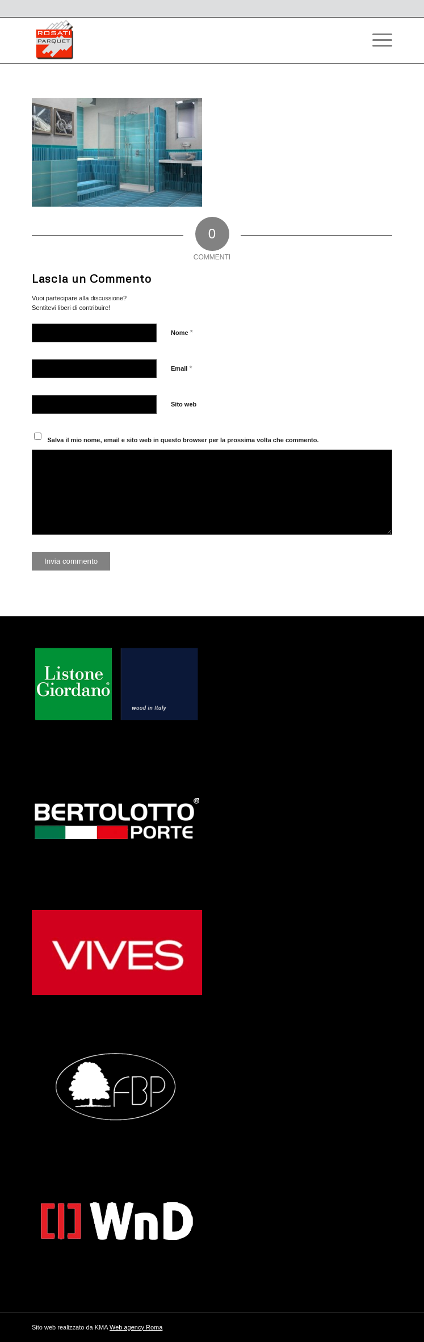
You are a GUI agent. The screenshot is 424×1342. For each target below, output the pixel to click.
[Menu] (376, 40)
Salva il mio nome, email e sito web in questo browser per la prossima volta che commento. (183, 440)
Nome (182, 332)
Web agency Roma (136, 1327)
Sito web (183, 404)
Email (181, 368)
